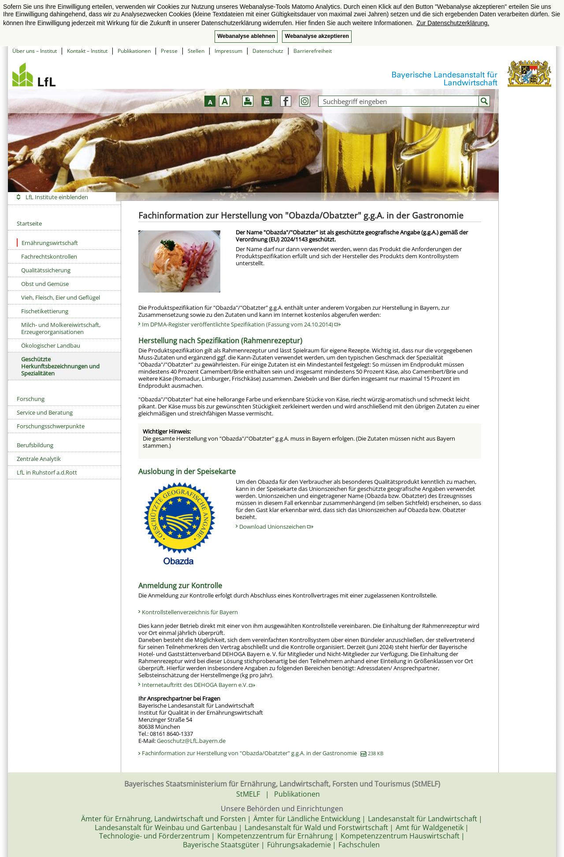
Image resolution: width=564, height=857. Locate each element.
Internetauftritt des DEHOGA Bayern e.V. (198, 685)
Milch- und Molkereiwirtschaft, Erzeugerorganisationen (60, 328)
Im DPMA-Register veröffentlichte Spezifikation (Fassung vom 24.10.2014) (241, 324)
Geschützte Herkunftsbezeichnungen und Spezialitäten (60, 366)
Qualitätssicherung (45, 270)
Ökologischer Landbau (50, 345)
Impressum (228, 51)
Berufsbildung (35, 445)
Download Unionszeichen (276, 527)
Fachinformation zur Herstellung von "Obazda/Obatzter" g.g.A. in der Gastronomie (262, 753)
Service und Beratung (45, 412)
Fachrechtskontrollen (49, 256)
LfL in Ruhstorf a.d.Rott (47, 472)
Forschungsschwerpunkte (51, 426)
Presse (169, 51)
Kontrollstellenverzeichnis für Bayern (190, 612)
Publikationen (134, 51)
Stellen (196, 51)
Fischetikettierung (44, 311)
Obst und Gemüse (45, 284)
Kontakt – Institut (87, 51)
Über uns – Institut (34, 51)
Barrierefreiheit (312, 51)
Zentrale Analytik (39, 459)
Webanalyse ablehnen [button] (246, 36)
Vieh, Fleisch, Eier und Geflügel (60, 297)
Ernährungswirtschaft (47, 242)
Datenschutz (267, 51)
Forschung (31, 399)
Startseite (29, 223)
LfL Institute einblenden (57, 196)
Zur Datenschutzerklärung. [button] (452, 22)
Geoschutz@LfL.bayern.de (191, 741)
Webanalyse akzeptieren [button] (317, 36)
